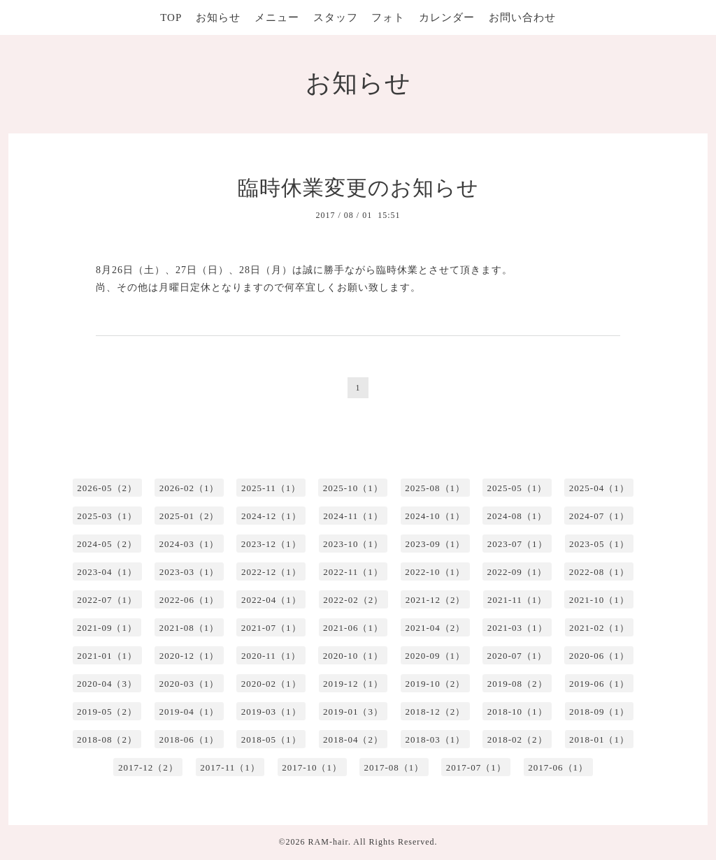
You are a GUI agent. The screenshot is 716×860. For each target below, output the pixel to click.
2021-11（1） (517, 600)
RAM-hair (328, 842)
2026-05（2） (107, 488)
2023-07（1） (517, 544)
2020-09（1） (435, 655)
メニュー (277, 17)
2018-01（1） (599, 739)
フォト (388, 17)
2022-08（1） (599, 572)
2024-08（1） (517, 516)
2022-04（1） (271, 600)
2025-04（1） (599, 488)
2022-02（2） (353, 600)
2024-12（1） (271, 516)
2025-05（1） (517, 488)
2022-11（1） (352, 572)
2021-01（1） (107, 655)
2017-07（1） (476, 767)
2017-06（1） (558, 767)
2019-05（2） (107, 711)
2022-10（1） (435, 572)
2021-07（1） (271, 627)
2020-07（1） (517, 655)
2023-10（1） (353, 544)
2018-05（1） (271, 739)
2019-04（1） (189, 711)
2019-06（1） (599, 683)
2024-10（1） (435, 516)
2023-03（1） (189, 572)
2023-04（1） (107, 572)
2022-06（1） (189, 600)
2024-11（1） (352, 516)
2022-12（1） (271, 572)
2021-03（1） (517, 627)
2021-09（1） (107, 627)
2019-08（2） (517, 683)
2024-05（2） (107, 544)
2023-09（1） (435, 544)
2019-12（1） (353, 683)
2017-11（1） (229, 767)
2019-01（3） (353, 711)
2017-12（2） (148, 767)
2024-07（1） (599, 516)
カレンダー (447, 17)
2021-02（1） (599, 627)
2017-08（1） (394, 767)
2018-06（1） (189, 739)
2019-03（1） (271, 711)
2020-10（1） (353, 655)
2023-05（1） (599, 544)
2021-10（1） (599, 600)
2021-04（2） (435, 627)
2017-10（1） (312, 767)
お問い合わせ (522, 17)
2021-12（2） (436, 600)
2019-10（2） (435, 683)
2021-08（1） (189, 627)
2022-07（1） (107, 600)
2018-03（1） (435, 739)
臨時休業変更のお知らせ (358, 187)
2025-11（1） (271, 488)
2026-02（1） (189, 488)
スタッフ (335, 17)
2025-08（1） (435, 488)
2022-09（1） (517, 572)
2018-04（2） (353, 739)
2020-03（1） (189, 683)
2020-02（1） (271, 683)
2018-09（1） (599, 711)
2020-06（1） (599, 655)
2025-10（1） (353, 488)
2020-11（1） (271, 655)
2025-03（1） (107, 516)
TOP (171, 17)
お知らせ (218, 17)
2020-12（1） (189, 655)
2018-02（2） (517, 739)
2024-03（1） (189, 544)
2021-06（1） (353, 627)
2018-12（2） (435, 711)
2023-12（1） (271, 544)
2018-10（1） (517, 711)
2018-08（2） (107, 739)
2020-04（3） (107, 683)
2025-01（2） (189, 516)
